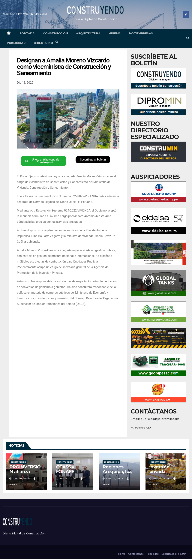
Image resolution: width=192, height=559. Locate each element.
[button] (187, 38)
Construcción (55, 33)
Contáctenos (136, 553)
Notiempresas (141, 33)
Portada (27, 33)
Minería (115, 33)
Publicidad (16, 43)
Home (121, 553)
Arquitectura (88, 33)
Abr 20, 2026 (21, 478)
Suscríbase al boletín (173, 553)
